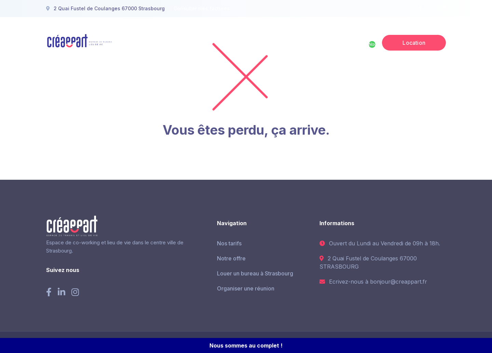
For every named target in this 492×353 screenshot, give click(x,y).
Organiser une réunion (245, 288)
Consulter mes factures (202, 8)
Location (413, 42)
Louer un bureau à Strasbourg (255, 273)
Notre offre (231, 258)
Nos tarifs (229, 243)
